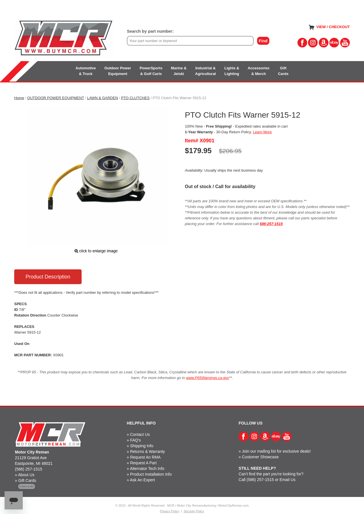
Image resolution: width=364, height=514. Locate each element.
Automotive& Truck (86, 71)
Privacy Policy (169, 511)
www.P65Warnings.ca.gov (207, 378)
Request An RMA (145, 457)
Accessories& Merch (259, 71)
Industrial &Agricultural (205, 71)
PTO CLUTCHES (135, 98)
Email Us (287, 479)
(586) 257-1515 (28, 469)
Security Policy (194, 511)
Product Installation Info (150, 474)
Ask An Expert (142, 480)
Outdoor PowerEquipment (117, 71)
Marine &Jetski (179, 71)
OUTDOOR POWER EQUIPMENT (55, 98)
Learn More (262, 132)
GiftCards (283, 71)
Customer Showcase (260, 457)
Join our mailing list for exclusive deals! (276, 451)
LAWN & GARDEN (102, 98)
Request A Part (143, 463)
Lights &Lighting (231, 71)
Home (19, 98)
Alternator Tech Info (147, 468)
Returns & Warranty (147, 451)
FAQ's (135, 440)
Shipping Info (141, 446)
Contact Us (140, 434)
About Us (26, 475)
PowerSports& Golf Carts (151, 71)
